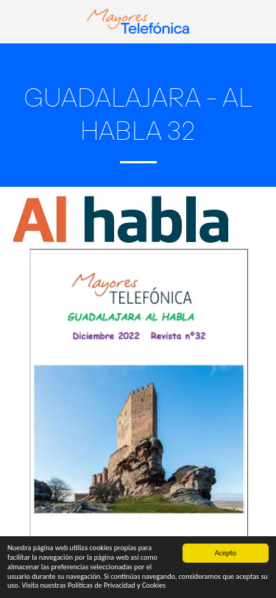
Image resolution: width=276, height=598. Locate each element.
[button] (16, 21)
